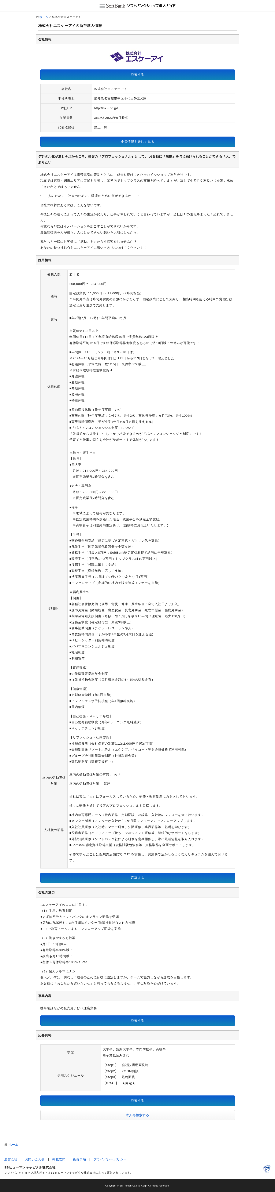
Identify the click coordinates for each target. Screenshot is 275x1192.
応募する (137, 74)
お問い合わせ (35, 1159)
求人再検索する (137, 1115)
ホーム (43, 17)
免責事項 (79, 1159)
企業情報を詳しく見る (137, 141)
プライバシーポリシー (110, 1159)
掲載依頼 (59, 1159)
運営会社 (11, 1159)
